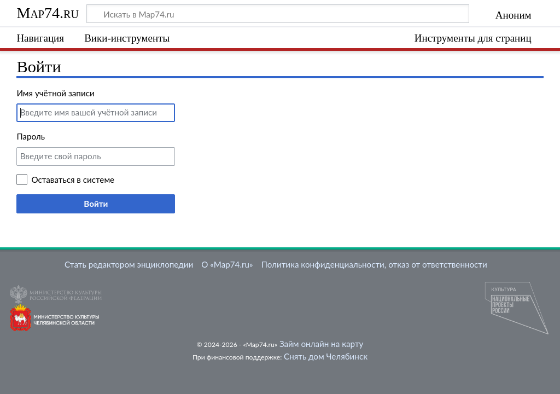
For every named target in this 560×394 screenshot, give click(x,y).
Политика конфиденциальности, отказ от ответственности (374, 264)
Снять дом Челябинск (326, 356)
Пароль (30, 136)
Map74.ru (47, 12)
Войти (96, 203)
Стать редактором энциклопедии (129, 264)
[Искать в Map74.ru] (278, 13)
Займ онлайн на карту (321, 344)
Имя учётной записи (55, 93)
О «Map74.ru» (227, 264)
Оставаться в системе (72, 179)
